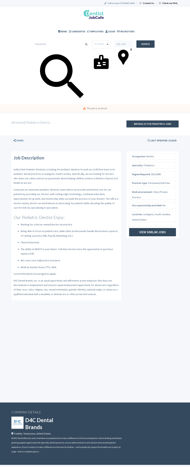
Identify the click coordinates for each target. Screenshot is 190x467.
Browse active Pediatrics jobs (152, 123)
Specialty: (137, 165)
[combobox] (101, 44)
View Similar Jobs (152, 232)
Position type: (140, 183)
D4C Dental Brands (39, 423)
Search (145, 44)
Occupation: (139, 156)
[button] (18, 140)
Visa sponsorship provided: (147, 205)
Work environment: (142, 192)
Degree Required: (141, 174)
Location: (137, 214)
